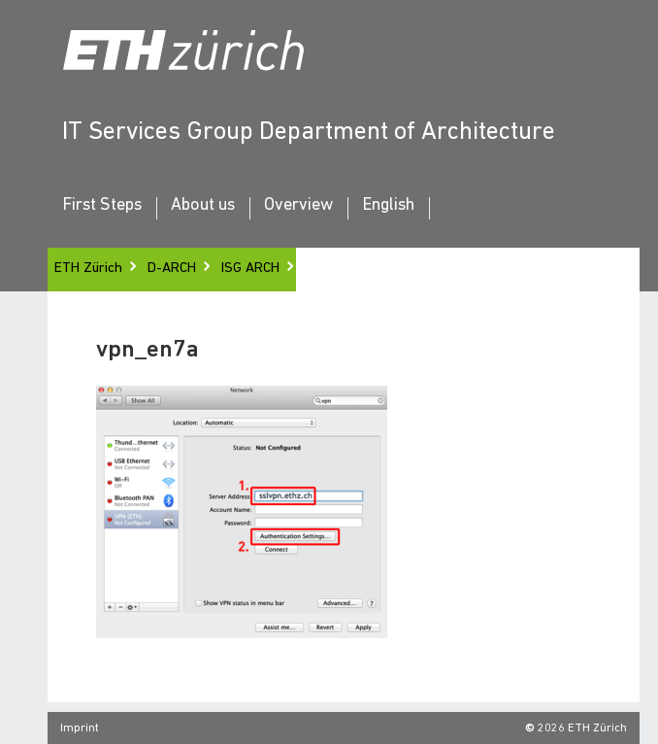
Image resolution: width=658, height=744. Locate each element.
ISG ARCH (250, 268)
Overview (298, 206)
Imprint (79, 728)
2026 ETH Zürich (582, 728)
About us (203, 206)
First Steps (102, 206)
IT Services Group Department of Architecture (308, 132)
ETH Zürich (88, 268)
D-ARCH (172, 268)
